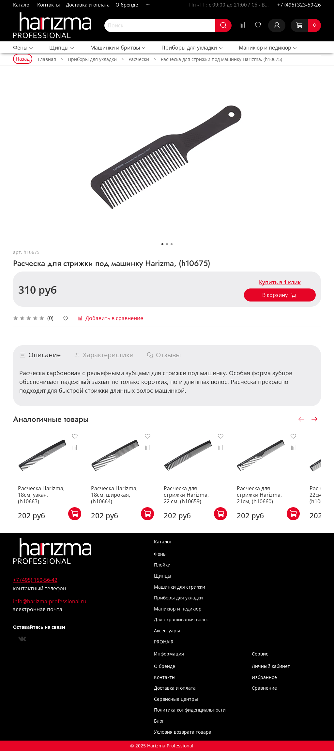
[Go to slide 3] (172, 244)
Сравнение (264, 688)
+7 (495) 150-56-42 (35, 579)
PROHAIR (164, 642)
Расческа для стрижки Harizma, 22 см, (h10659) (198, 501)
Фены (23, 47)
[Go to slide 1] (162, 244)
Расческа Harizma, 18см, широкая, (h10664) (116, 501)
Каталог (22, 4)
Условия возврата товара (182, 732)
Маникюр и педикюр (268, 47)
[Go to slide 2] (167, 244)
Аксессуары (167, 630)
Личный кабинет (271, 666)
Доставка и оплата (88, 4)
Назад (23, 58)
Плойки (162, 565)
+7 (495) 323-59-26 (299, 4)
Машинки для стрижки (179, 587)
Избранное (264, 677)
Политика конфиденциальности (190, 710)
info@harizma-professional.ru (49, 601)
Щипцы (62, 47)
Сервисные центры (176, 699)
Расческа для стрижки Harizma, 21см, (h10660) (273, 501)
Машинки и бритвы (118, 47)
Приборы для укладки (192, 47)
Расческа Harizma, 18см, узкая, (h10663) (39, 498)
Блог (159, 721)
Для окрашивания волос (181, 619)
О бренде (126, 4)
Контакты (48, 4)
